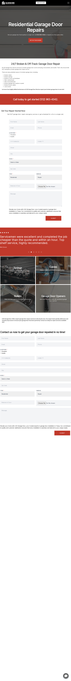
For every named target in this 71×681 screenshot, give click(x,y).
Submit (53, 218)
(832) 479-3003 (41, 2)
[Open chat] (66, 676)
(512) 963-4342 (48, 99)
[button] (28, 252)
